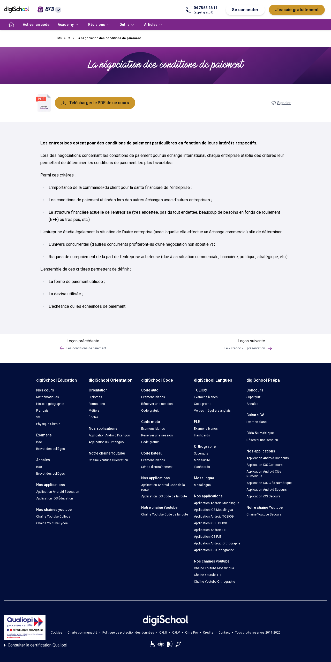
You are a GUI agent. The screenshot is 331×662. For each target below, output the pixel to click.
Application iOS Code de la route (164, 496)
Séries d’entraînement (157, 467)
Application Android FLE (210, 530)
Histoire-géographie (50, 404)
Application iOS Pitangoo (106, 442)
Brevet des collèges (50, 449)
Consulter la (35, 645)
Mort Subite (202, 460)
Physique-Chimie (48, 424)
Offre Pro (191, 632)
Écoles (94, 417)
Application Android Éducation (57, 492)
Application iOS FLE (207, 536)
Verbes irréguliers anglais (212, 410)
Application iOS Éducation (54, 498)
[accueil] (11, 24)
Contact (224, 632)
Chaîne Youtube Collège (53, 516)
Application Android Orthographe (217, 543)
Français (42, 410)
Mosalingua (202, 485)
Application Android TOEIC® (214, 516)
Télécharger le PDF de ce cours (95, 102)
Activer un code (36, 24)
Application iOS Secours (263, 496)
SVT (39, 417)
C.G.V (176, 632)
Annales (252, 404)
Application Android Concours (267, 458)
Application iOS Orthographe (214, 550)
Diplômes (95, 397)
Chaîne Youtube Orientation (108, 460)
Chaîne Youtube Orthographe (214, 581)
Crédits (208, 632)
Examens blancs (153, 397)
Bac (39, 442)
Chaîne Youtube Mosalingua (214, 568)
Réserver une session (157, 404)
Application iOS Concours (264, 465)
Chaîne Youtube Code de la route (164, 514)
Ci (69, 38)
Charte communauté (82, 632)
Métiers (94, 410)
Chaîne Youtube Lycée (52, 523)
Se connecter (245, 9)
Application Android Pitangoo (109, 435)
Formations (97, 404)
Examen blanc (256, 422)
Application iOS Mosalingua (213, 510)
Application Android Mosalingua (216, 503)
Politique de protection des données (128, 632)
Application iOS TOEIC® (211, 523)
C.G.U (163, 632)
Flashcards (202, 435)
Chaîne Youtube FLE (208, 575)
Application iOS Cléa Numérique (269, 483)
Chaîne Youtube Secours (264, 514)
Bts (59, 38)
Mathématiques (47, 397)
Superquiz (201, 453)
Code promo (202, 404)
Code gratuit (150, 410)
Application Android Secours (266, 489)
